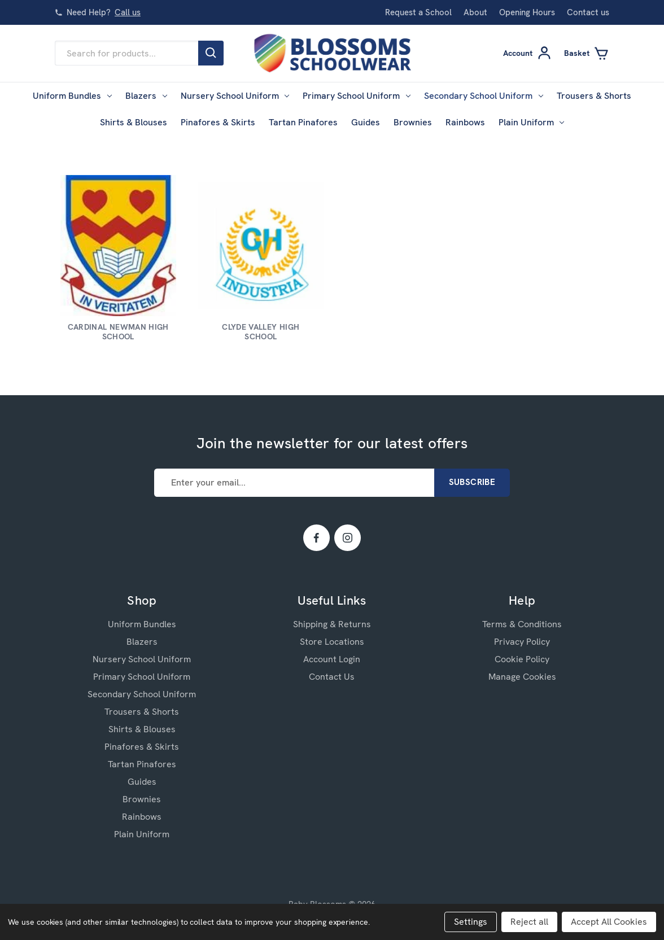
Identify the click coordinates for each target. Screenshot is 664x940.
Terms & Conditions (522, 624)
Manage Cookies (522, 677)
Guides (365, 122)
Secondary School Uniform (483, 96)
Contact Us (332, 677)
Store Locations (332, 642)
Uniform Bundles (72, 96)
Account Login (331, 659)
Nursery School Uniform (235, 96)
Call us (128, 12)
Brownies (413, 122)
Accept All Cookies (609, 922)
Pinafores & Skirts (218, 122)
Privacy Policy (522, 642)
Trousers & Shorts (594, 96)
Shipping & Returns (332, 624)
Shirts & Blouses (133, 122)
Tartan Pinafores (303, 122)
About (475, 12)
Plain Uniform (532, 122)
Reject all (529, 922)
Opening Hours (527, 12)
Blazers (146, 96)
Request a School (418, 12)
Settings (470, 922)
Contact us (588, 12)
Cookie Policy (522, 659)
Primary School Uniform (356, 96)
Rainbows (465, 122)
